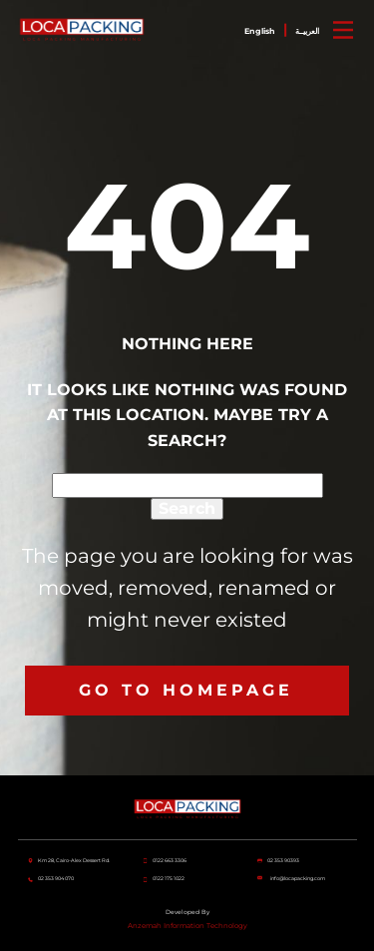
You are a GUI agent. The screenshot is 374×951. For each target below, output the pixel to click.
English (259, 31)
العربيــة (307, 31)
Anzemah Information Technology (187, 925)
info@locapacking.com (297, 879)
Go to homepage (186, 690)
